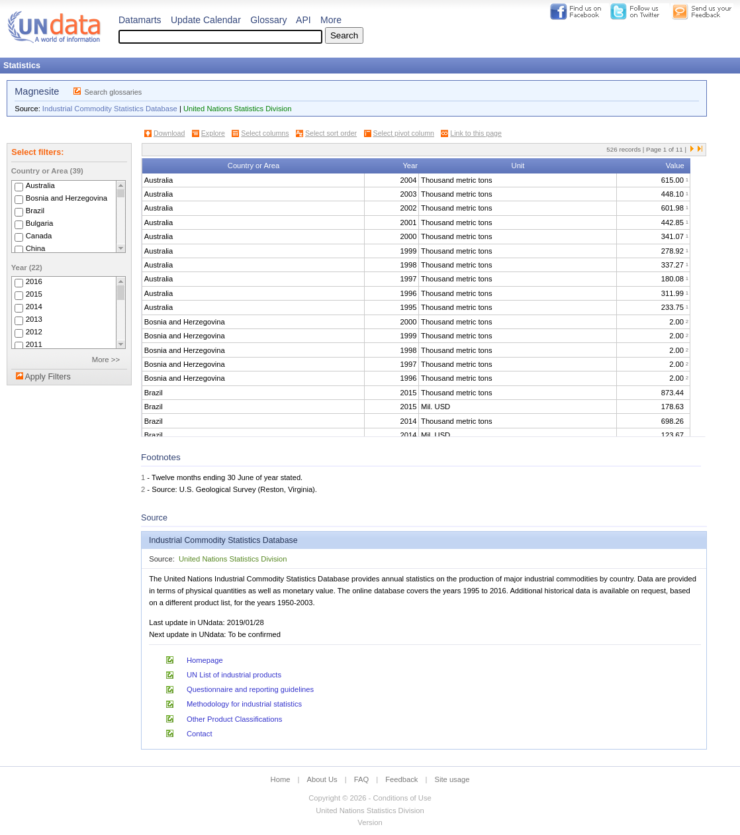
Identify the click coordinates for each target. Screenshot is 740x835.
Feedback (401, 779)
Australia (40, 185)
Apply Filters (47, 376)
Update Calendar (206, 20)
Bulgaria (40, 223)
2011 (34, 344)
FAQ (361, 779)
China (36, 248)
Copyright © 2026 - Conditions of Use (369, 798)
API (303, 20)
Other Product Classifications (234, 719)
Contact (199, 734)
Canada (39, 236)
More (331, 20)
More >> (106, 360)
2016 (34, 281)
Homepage (205, 660)
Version (369, 822)
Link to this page (476, 133)
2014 (34, 307)
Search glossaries (113, 92)
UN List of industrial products (234, 675)
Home (281, 779)
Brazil (35, 211)
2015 (34, 294)
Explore (213, 133)
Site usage (452, 779)
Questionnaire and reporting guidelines (250, 689)
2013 (34, 319)
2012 (34, 332)
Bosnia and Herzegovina (66, 198)
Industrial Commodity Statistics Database (109, 109)
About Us (322, 779)
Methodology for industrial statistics (244, 704)
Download (169, 133)
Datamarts (140, 20)
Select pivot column (403, 133)
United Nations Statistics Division (237, 109)
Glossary (268, 20)
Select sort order (331, 133)
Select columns (265, 133)
